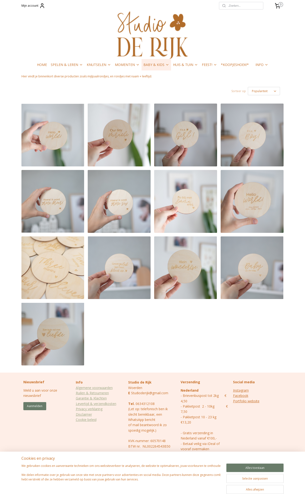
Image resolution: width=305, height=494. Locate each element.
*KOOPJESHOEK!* (235, 64)
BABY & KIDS (156, 64)
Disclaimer (84, 414)
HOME (42, 64)
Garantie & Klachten (91, 398)
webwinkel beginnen (162, 485)
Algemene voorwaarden (94, 387)
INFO (261, 64)
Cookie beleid (86, 419)
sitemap (134, 485)
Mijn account (33, 6)
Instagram (241, 390)
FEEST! (209, 64)
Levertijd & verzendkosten (96, 403)
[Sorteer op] (264, 91)
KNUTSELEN (99, 64)
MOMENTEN (127, 64)
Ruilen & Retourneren (92, 393)
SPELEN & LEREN (67, 64)
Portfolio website (246, 401)
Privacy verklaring (89, 409)
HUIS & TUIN (185, 64)
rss (144, 485)
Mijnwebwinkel (204, 485)
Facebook (240, 395)
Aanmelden (34, 406)
